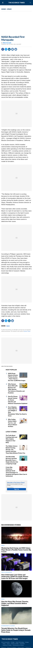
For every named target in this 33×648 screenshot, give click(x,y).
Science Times (27, 331)
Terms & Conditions (11, 647)
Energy (27, 642)
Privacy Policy (21, 647)
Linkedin (9, 49)
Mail (15, 49)
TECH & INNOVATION (6, 572)
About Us (3, 647)
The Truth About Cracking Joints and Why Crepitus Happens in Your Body (11, 439)
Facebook (2, 49)
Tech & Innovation (5, 642)
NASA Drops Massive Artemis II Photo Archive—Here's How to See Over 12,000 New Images (16, 377)
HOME (3, 9)
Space (8, 643)
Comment (12, 49)
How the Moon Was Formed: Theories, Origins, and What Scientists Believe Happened (15, 603)
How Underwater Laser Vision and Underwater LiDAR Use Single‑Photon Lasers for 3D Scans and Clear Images (14, 576)
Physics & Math (14, 643)
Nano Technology (20, 642)
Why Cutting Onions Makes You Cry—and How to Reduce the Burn (12, 423)
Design (12, 642)
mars (8, 326)
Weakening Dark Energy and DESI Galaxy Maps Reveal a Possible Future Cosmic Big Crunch (16, 550)
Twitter (6, 49)
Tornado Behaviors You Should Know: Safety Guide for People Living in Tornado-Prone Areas (16, 630)
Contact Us (28, 647)
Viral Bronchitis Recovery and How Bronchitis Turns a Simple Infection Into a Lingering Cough (12, 460)
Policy (4, 643)
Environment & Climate (18, 645)
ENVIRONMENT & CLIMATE (8, 625)
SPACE (9, 9)
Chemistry (22, 643)
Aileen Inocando (7, 42)
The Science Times (16, 2)
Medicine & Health (7, 645)
